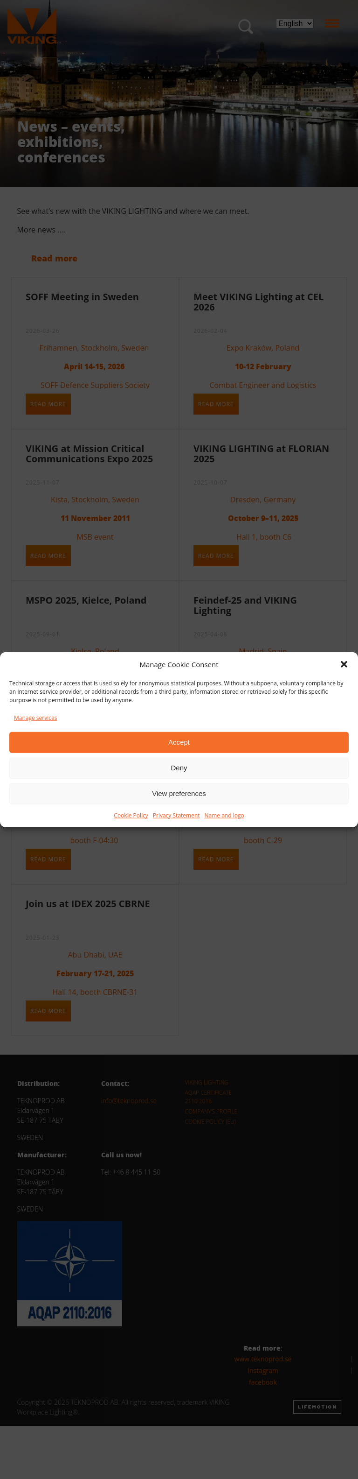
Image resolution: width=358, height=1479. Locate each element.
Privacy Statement (176, 815)
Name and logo (224, 815)
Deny (179, 768)
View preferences (179, 793)
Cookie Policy (131, 815)
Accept (179, 742)
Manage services (35, 717)
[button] (344, 664)
